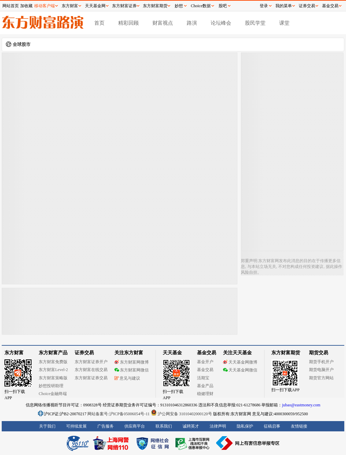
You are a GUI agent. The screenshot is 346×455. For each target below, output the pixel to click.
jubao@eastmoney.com (301, 405)
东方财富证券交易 (91, 378)
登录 (264, 5)
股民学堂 (255, 23)
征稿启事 (272, 426)
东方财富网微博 (131, 362)
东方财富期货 (285, 352)
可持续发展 (76, 426)
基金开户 (205, 361)
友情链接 (299, 426)
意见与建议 (127, 378)
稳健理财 (205, 393)
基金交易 (205, 369)
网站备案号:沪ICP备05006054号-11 (119, 413)
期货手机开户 (321, 361)
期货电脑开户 (321, 369)
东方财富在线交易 (91, 369)
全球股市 (21, 44)
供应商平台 (134, 426)
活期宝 (203, 378)
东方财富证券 (124, 5)
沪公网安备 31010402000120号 (181, 413)
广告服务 (105, 426)
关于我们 (47, 426)
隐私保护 (245, 426)
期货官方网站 (321, 378)
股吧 (223, 5)
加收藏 (26, 5)
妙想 (179, 5)
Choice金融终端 (53, 393)
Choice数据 (201, 5)
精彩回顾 (128, 23)
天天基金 (172, 352)
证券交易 (307, 5)
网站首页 (10, 5)
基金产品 (205, 385)
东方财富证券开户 (91, 361)
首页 (99, 23)
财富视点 (162, 23)
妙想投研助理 (51, 385)
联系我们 (164, 426)
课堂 (284, 23)
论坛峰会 (221, 23)
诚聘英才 (191, 426)
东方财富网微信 (131, 370)
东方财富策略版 (53, 378)
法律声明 (218, 426)
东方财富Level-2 (53, 369)
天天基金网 (95, 5)
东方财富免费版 (53, 361)
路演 (192, 23)
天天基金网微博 (240, 362)
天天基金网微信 (240, 370)
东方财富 (14, 352)
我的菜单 (283, 5)
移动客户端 (44, 5)
